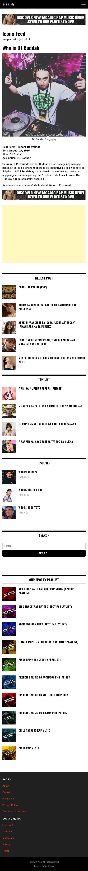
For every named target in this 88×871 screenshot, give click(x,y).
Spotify (6, 844)
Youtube (7, 831)
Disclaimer (8, 798)
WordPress (49, 866)
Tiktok (5, 850)
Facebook (8, 825)
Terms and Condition (14, 811)
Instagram (8, 838)
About (5, 785)
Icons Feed (13, 33)
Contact (7, 792)
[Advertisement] (44, 234)
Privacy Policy (10, 805)
